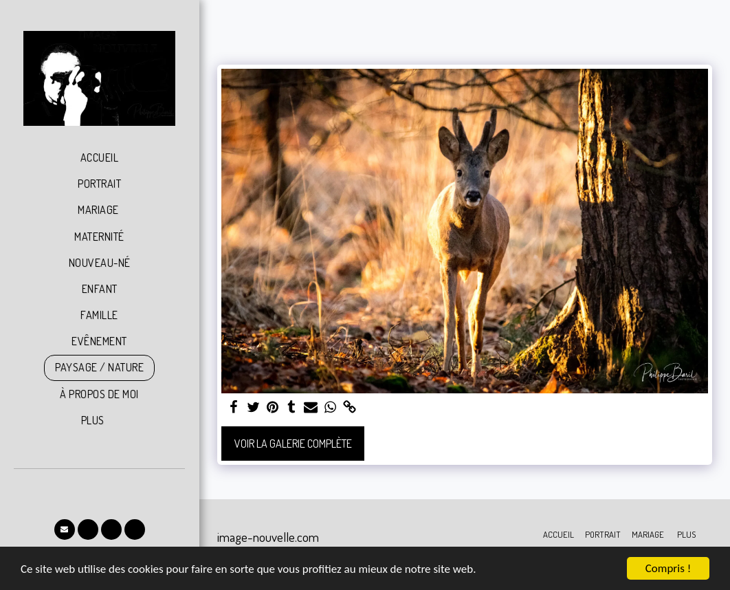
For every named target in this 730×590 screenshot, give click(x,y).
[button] (64, 529)
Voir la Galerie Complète (293, 443)
